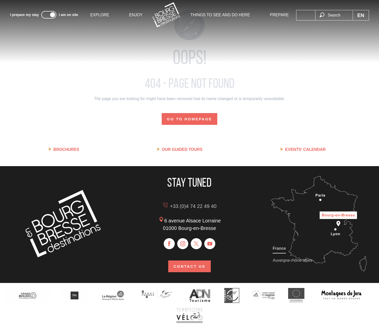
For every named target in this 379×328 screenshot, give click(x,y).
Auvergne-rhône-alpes (292, 260)
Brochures (66, 149)
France (279, 248)
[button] (334, 12)
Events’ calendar (305, 149)
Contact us (189, 266)
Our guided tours (182, 149)
